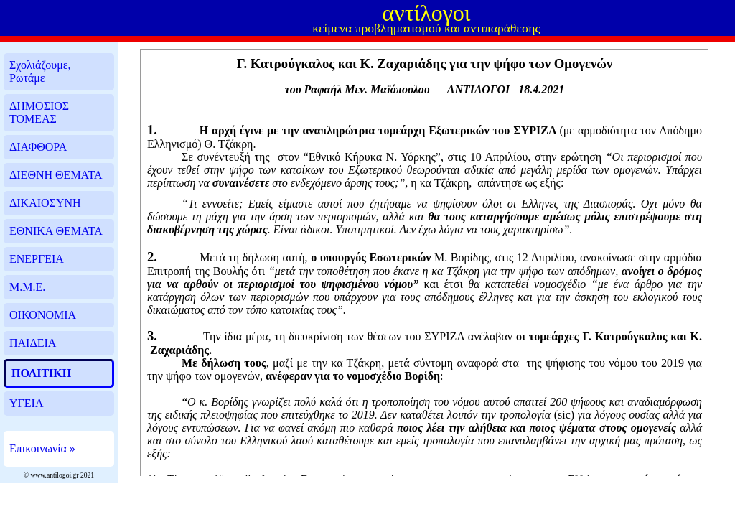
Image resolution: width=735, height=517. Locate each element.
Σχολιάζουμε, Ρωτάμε (40, 71)
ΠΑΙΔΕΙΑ (32, 343)
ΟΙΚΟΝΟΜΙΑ (42, 315)
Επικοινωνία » (42, 448)
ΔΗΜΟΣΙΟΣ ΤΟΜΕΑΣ (39, 112)
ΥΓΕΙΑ (26, 403)
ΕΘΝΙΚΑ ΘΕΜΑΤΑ (56, 231)
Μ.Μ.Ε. (27, 287)
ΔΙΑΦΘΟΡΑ (38, 147)
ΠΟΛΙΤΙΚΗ (41, 373)
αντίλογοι (426, 13)
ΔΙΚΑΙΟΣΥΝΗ (45, 203)
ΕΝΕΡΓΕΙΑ (36, 259)
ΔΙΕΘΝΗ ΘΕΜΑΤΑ (55, 175)
